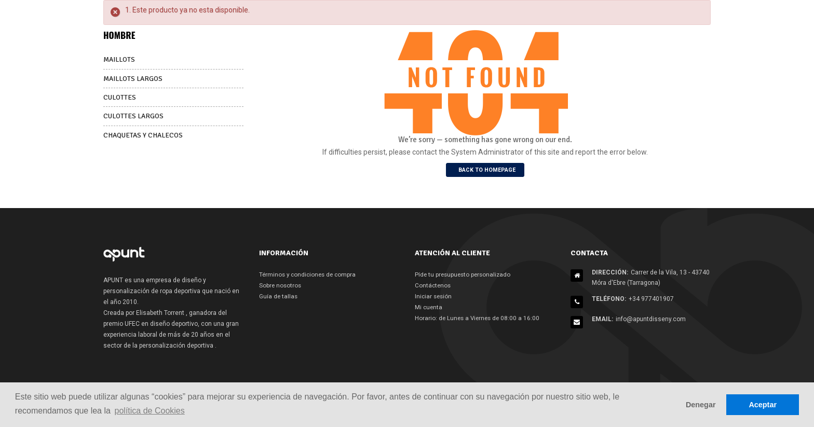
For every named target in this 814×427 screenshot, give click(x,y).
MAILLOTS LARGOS (134, 78)
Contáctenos (433, 285)
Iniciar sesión (434, 296)
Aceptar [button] (763, 405)
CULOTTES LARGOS (134, 115)
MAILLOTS (120, 59)
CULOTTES (120, 96)
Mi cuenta (429, 307)
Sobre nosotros (281, 285)
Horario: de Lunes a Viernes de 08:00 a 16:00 (479, 318)
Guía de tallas (279, 296)
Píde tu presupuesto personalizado (464, 274)
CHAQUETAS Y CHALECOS (144, 134)
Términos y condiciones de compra (309, 274)
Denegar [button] (701, 405)
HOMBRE (120, 35)
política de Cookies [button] (150, 410)
